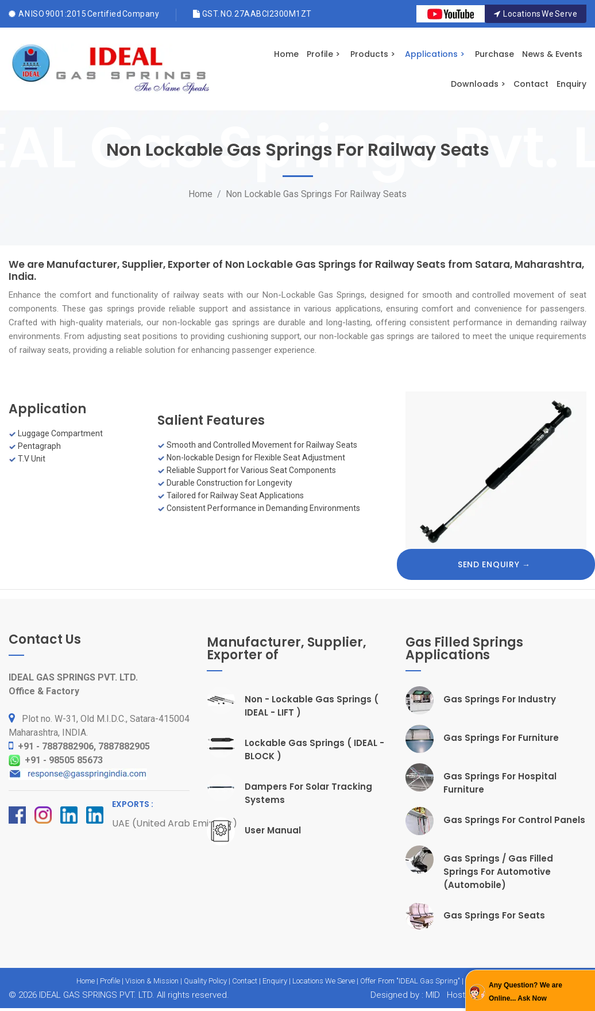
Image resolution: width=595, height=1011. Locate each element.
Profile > (323, 54)
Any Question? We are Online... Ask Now (525, 991)
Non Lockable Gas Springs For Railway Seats (316, 194)
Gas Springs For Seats (494, 915)
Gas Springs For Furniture (501, 738)
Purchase (494, 54)
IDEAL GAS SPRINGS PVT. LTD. (96, 995)
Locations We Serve (535, 13)
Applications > (435, 54)
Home (286, 54)
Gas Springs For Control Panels (514, 820)
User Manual (273, 830)
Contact (530, 84)
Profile (110, 981)
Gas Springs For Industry (499, 699)
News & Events (552, 54)
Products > (372, 54)
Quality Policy (205, 981)
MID (431, 995)
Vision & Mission (152, 981)
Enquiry (571, 84)
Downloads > (478, 84)
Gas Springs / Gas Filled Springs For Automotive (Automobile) (498, 871)
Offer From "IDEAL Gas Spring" (410, 981)
